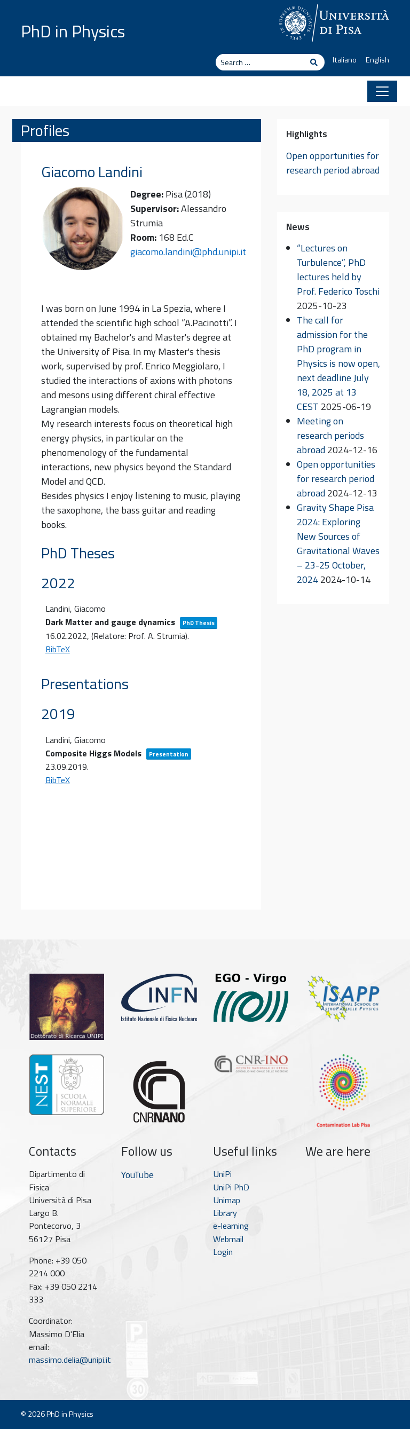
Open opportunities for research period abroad (333, 162)
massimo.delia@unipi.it (70, 1359)
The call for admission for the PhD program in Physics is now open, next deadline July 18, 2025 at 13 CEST (338, 363)
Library (225, 1212)
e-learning (231, 1225)
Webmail (228, 1239)
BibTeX (57, 649)
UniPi (222, 1173)
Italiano (345, 60)
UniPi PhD (231, 1187)
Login (223, 1251)
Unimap (226, 1200)
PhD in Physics (73, 31)
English (377, 60)
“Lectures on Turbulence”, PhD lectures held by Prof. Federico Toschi (338, 269)
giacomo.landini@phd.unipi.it (188, 251)
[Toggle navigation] (382, 91)
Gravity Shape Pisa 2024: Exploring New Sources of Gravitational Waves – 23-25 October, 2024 (338, 543)
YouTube (137, 1174)
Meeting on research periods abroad (330, 435)
